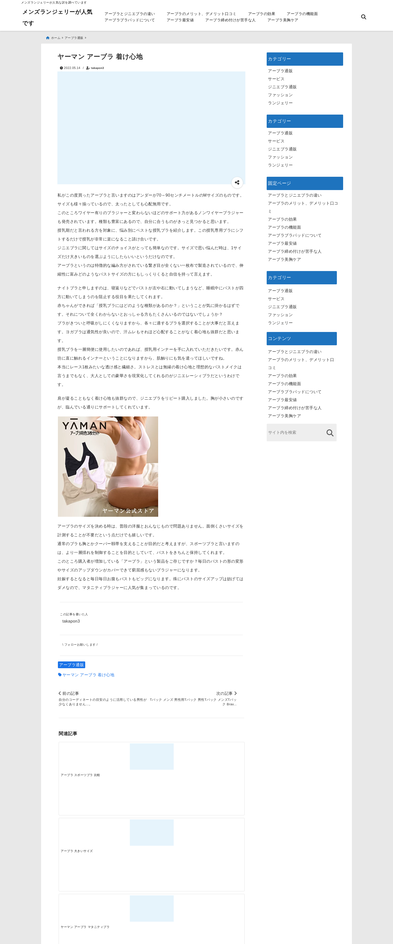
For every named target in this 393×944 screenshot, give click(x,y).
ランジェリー (280, 101)
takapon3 (97, 65)
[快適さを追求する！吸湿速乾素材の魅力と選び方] (221, 836)
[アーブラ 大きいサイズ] (128, 757)
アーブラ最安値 (180, 20)
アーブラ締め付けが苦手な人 (230, 20)
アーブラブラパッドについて (130, 20)
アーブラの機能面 (302, 14)
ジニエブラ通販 (282, 84)
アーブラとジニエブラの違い (130, 14)
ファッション (280, 93)
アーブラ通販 (71, 663)
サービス (276, 76)
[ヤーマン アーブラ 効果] (221, 757)
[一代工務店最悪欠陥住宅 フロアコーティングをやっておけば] (82, 836)
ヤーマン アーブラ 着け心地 (88, 673)
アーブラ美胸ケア (283, 20)
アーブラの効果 (261, 14)
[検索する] (330, 430)
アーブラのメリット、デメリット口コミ (202, 14)
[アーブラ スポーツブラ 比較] (82, 757)
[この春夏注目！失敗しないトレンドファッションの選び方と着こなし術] (128, 836)
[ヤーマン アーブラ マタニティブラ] (174, 757)
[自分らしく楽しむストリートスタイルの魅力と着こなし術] (174, 836)
